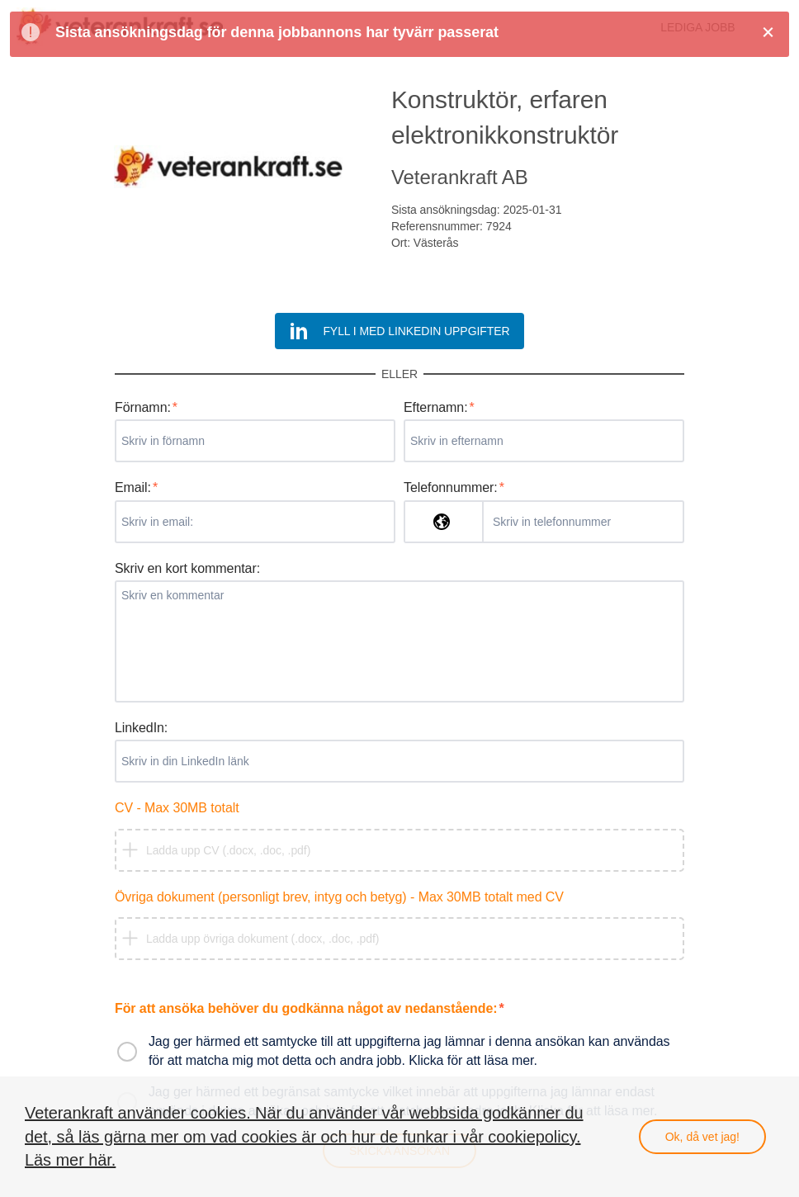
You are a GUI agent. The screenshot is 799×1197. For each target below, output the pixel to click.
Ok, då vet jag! (702, 1136)
